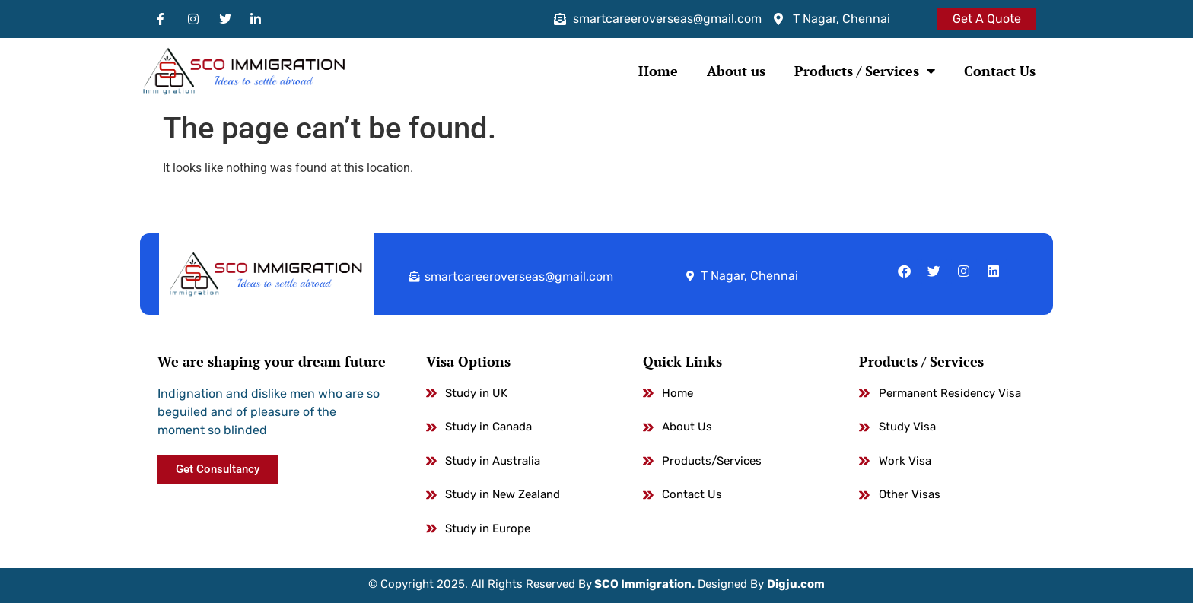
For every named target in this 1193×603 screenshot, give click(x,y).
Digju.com (796, 584)
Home (658, 71)
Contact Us (1000, 71)
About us (736, 71)
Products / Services (864, 70)
